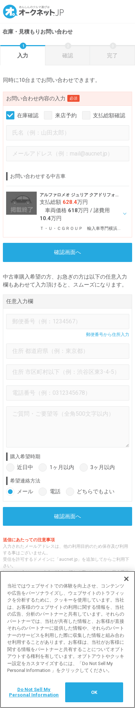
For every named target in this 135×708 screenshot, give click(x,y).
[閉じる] (126, 579)
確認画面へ (67, 252)
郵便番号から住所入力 (107, 334)
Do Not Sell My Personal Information (34, 692)
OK (94, 692)
